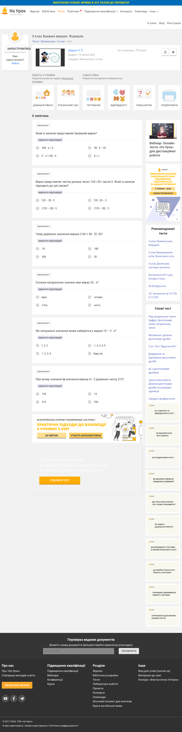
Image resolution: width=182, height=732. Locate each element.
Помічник (74, 11)
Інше (154, 11)
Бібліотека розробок (105, 675)
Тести (61, 11)
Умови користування (36, 725)
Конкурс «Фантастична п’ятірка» (158, 679)
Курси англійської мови (107, 705)
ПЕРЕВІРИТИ (128, 651)
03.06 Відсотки (157, 286)
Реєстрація (174, 23)
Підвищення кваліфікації (101, 11)
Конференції (55, 679)
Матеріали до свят (149, 675)
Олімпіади (99, 697)
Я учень (152, 23)
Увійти (15, 63)
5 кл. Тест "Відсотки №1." (163, 346)
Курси (51, 684)
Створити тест (60, 480)
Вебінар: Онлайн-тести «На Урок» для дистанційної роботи (162, 149)
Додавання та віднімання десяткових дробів (162, 357)
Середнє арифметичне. (162, 398)
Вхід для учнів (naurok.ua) (154, 671)
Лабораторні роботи (105, 684)
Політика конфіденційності (63, 725)
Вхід (162, 23)
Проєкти (98, 688)
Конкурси (126, 11)
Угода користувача (12, 725)
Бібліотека (48, 11)
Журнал (34, 11)
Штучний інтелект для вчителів (112, 701)
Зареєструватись (16, 48)
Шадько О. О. (75, 50)
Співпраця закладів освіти (18, 675)
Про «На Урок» (11, 671)
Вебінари (52, 675)
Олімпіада (141, 11)
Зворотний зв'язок (17, 685)
